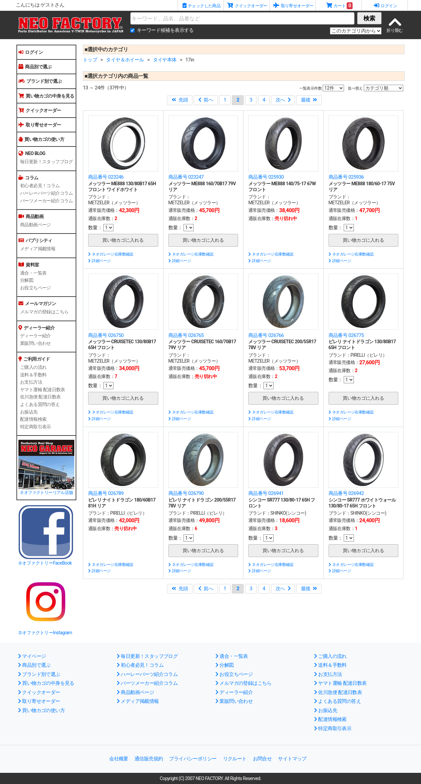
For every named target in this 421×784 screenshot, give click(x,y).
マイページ (32, 656)
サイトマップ (292, 759)
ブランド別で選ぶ (40, 81)
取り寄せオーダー (39, 124)
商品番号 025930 (266, 177)
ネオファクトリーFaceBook (45, 563)
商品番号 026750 (106, 335)
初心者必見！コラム (40, 185)
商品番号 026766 (266, 335)
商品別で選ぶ (35, 66)
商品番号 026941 (266, 493)
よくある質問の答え (40, 404)
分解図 (26, 280)
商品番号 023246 (106, 177)
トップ (90, 60)
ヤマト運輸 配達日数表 (42, 389)
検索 (369, 18)
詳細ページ (99, 260)
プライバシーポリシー (192, 759)
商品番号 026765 (186, 335)
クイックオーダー (39, 110)
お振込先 (29, 411)
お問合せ (262, 759)
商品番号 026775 (346, 335)
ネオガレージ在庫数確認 (110, 254)
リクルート (235, 759)
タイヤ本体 (165, 60)
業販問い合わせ (35, 343)
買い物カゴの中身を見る (46, 96)
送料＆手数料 (33, 374)
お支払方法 (31, 382)
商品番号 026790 (186, 493)
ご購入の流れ (33, 367)
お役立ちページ (35, 287)
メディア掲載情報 (37, 248)
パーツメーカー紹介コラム (46, 200)
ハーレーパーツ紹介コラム (46, 193)
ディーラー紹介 (35, 335)
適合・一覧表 (33, 273)
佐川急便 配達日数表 (40, 396)
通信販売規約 (149, 759)
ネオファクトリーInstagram (45, 632)
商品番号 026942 (346, 493)
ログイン (30, 52)
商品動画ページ (35, 224)
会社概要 (118, 759)
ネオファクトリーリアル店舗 (46, 492)
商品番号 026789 (106, 493)
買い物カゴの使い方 (41, 139)
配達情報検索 (33, 419)
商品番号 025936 (346, 177)
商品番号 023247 (186, 177)
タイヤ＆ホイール (125, 60)
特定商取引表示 (35, 426)
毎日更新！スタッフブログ (46, 161)
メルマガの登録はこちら (44, 311)
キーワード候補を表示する (165, 30)
